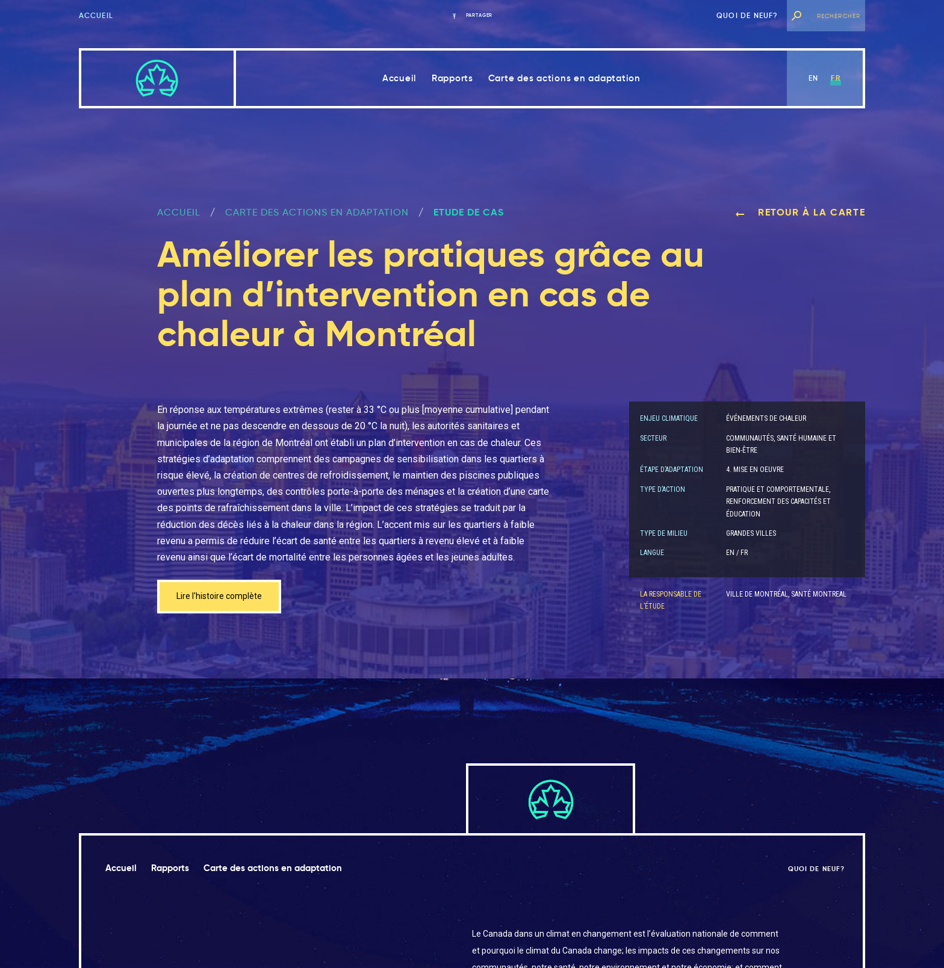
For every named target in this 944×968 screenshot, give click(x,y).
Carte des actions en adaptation (564, 78)
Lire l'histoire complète (224, 597)
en (813, 77)
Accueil (96, 15)
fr (835, 77)
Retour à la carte (800, 212)
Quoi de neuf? (747, 15)
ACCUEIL (178, 212)
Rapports (452, 78)
